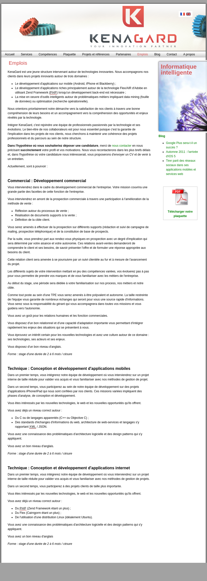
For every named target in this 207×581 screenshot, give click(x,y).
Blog (162, 136)
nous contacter (122, 145)
